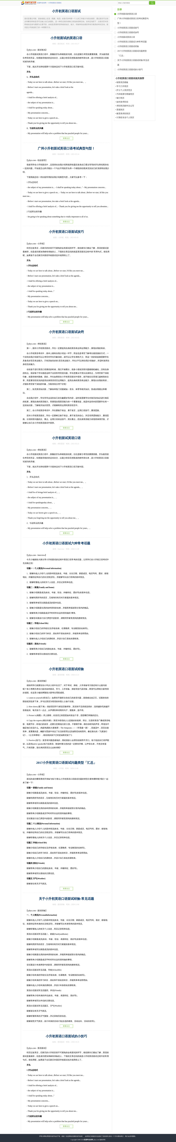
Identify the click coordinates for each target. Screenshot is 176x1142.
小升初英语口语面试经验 (66, 669)
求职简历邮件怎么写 (125, 106)
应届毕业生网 (41, 3)
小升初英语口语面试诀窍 (66, 332)
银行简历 (120, 98)
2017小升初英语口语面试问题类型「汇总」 (66, 762)
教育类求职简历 (123, 114)
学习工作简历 (122, 86)
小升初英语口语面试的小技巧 (66, 1036)
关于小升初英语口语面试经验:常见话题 (66, 899)
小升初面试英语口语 (66, 438)
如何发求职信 (122, 102)
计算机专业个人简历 (125, 117)
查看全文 (66, 138)
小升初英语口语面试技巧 (66, 232)
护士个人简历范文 (124, 90)
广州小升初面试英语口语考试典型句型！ (66, 148)
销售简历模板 (122, 82)
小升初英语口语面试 (54, 3)
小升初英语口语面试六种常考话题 (66, 543)
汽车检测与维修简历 (125, 94)
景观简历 (120, 110)
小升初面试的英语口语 (66, 38)
